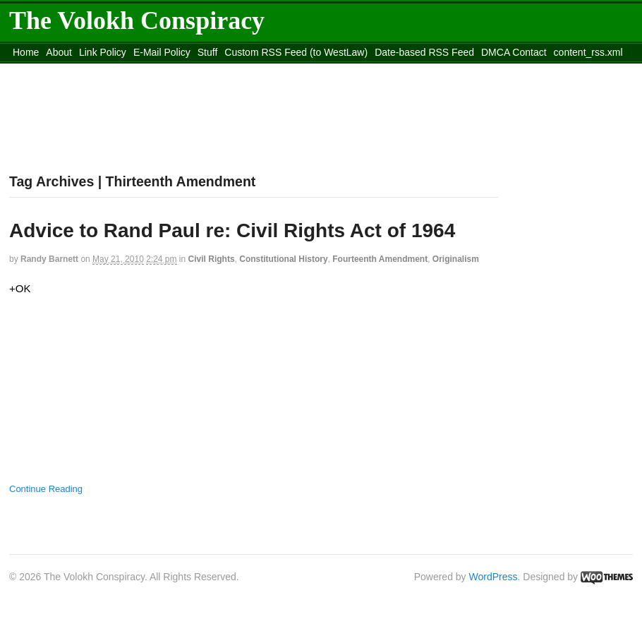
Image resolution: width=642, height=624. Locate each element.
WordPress (493, 576)
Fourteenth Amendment (380, 259)
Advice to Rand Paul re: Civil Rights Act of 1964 (232, 230)
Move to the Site (87, 70)
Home (26, 52)
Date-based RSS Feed (424, 52)
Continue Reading (46, 489)
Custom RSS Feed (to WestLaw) (296, 52)
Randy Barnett (49, 259)
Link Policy (102, 52)
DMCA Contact (514, 52)
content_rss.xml (588, 52)
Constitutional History (283, 259)
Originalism (455, 259)
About (59, 52)
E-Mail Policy (161, 52)
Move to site (214, 70)
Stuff (208, 52)
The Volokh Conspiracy (137, 20)
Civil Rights (211, 259)
